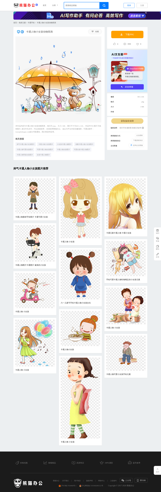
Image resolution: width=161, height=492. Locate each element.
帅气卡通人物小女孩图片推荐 (30, 168)
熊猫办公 (56, 481)
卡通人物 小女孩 (67, 242)
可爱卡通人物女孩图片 (45, 149)
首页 (44, 5)
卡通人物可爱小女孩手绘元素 (118, 374)
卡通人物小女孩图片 (46, 144)
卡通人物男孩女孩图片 (25, 155)
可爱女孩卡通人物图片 (82, 149)
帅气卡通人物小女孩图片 (25, 144)
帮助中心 (101, 481)
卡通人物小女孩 (67, 350)
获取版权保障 (127, 121)
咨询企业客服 (136, 145)
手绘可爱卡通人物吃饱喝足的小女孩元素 (123, 280)
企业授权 (139, 135)
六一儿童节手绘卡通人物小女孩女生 (76, 303)
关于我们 (65, 481)
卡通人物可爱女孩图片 (25, 149)
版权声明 (89, 481)
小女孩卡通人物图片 (64, 144)
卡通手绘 (31, 23)
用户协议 (77, 481)
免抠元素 (22, 23)
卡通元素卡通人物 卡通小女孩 (118, 233)
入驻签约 (113, 481)
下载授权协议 (138, 140)
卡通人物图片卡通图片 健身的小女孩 (30, 265)
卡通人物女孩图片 (63, 149)
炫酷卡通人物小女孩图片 (84, 144)
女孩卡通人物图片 (43, 155)
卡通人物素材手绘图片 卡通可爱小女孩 (31, 217)
